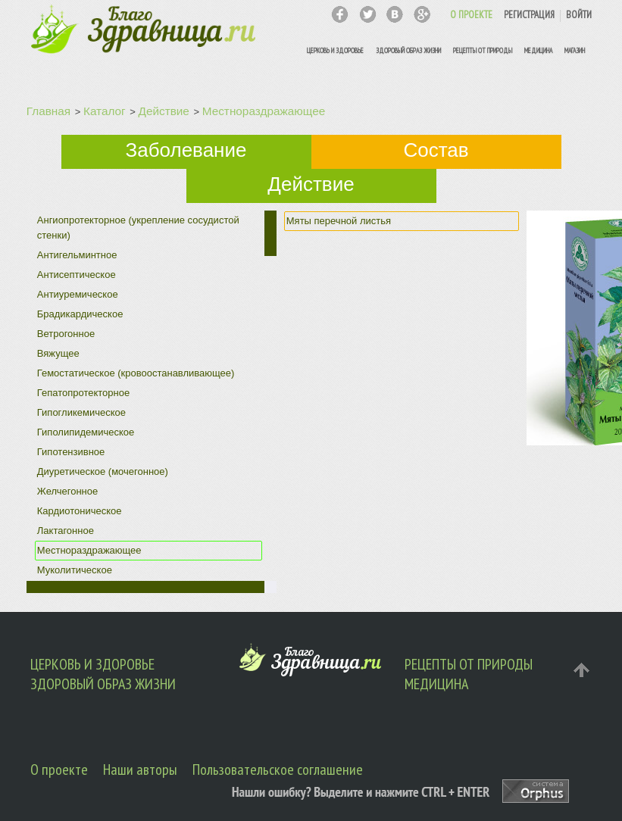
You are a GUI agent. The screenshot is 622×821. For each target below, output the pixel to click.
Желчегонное (67, 491)
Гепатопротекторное (83, 392)
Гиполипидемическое (86, 432)
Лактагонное (65, 530)
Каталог (104, 111)
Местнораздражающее (263, 111)
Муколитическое (74, 570)
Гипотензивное (71, 451)
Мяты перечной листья (338, 220)
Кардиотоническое (79, 511)
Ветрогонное (66, 333)
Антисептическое (76, 274)
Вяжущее (58, 353)
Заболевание (186, 150)
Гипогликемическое (81, 412)
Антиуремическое (77, 294)
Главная (48, 111)
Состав (435, 150)
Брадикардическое (80, 314)
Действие (164, 111)
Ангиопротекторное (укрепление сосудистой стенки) (138, 227)
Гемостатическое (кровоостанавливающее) (136, 373)
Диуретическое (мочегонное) (102, 471)
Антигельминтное (77, 255)
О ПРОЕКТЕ (471, 14)
